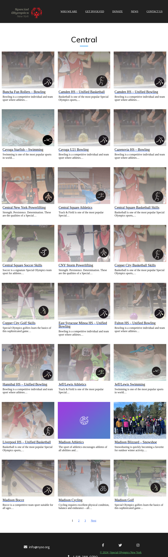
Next (93, 520)
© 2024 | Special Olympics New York (83, 551)
